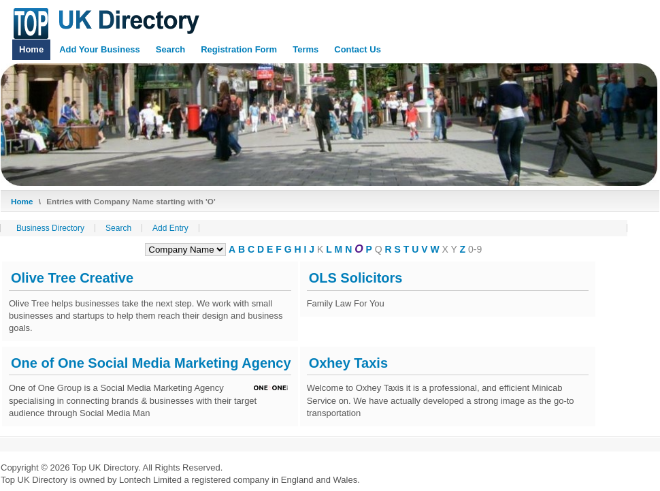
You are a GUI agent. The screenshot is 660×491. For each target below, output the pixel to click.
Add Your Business (99, 49)
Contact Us (357, 49)
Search (170, 49)
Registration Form (239, 49)
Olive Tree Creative (72, 277)
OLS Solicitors (356, 277)
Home (31, 49)
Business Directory (50, 228)
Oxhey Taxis (348, 362)
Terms (305, 49)
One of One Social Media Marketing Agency (151, 362)
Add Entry (170, 228)
